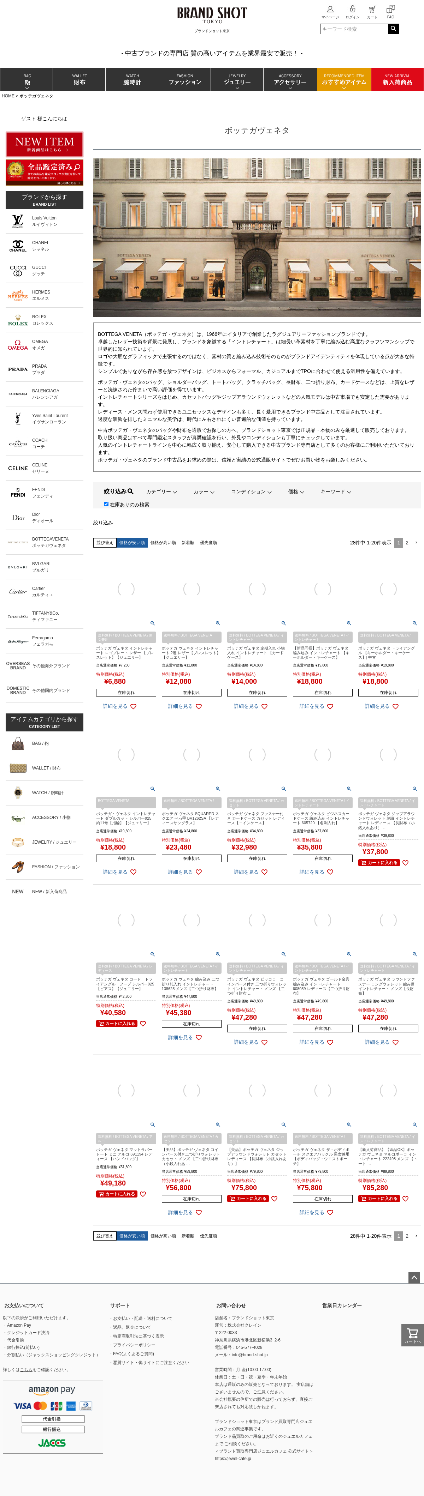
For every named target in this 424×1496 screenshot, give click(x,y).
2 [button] (407, 542)
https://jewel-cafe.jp (233, 1458)
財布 (79, 79)
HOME (8, 96)
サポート (120, 1305)
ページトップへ (414, 1278)
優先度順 (208, 542)
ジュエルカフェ (297, 1436)
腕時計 (131, 79)
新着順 (188, 542)
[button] (416, 543)
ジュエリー (237, 79)
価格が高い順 (163, 542)
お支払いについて (24, 1305)
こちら (26, 1369)
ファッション (184, 79)
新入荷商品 (397, 79)
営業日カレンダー (342, 1305)
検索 (393, 29)
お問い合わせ (231, 1305)
